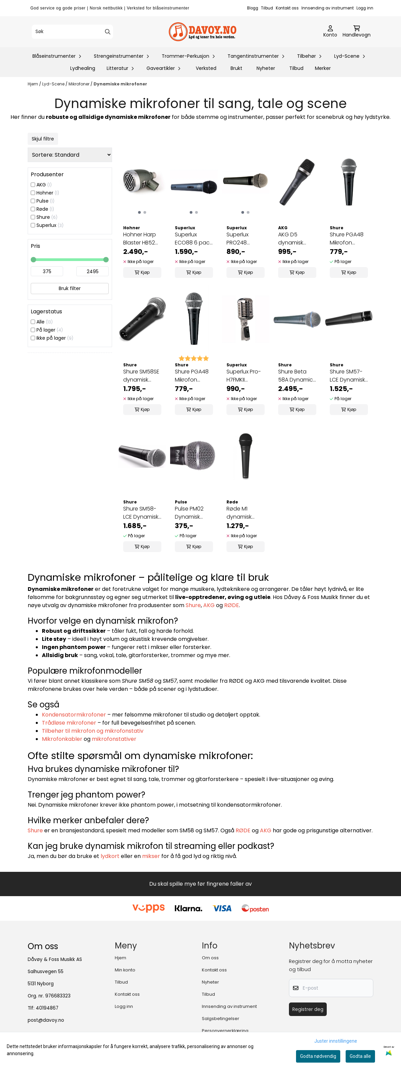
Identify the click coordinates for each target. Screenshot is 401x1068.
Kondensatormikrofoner (74, 715)
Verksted (206, 68)
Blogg (252, 8)
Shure (193, 605)
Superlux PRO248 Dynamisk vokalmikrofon (244, 239)
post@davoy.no (46, 1020)
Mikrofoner (79, 84)
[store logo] (202, 31)
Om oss (210, 958)
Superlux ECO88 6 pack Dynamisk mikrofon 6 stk (193, 239)
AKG (209, 605)
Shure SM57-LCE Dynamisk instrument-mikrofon (347, 376)
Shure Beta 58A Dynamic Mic (295, 376)
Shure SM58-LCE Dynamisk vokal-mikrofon (140, 513)
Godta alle (360, 1056)
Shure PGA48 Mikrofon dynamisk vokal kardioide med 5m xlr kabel (349, 239)
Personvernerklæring (225, 1031)
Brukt (236, 68)
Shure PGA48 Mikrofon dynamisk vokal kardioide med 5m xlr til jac (194, 376)
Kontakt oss (287, 8)
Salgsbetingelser (220, 1018)
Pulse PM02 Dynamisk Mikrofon (189, 513)
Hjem (33, 84)
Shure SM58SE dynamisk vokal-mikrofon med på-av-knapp (141, 376)
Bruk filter (70, 288)
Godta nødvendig (318, 1056)
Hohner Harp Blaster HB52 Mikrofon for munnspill (139, 239)
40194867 (47, 1008)
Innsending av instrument (327, 8)
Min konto (125, 970)
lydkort (110, 856)
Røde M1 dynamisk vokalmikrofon (244, 513)
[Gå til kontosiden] (330, 32)
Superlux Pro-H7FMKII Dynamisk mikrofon (243, 376)
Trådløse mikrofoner (69, 723)
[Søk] (72, 32)
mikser (151, 856)
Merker (323, 68)
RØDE (231, 605)
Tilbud (267, 8)
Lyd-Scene (53, 84)
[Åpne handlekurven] (356, 32)
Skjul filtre (43, 138)
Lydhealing (82, 68)
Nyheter (266, 68)
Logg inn (364, 8)
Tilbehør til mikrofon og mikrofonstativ (92, 731)
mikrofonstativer (114, 739)
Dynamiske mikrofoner (120, 84)
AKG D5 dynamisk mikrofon (290, 239)
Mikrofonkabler (62, 739)
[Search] (108, 32)
